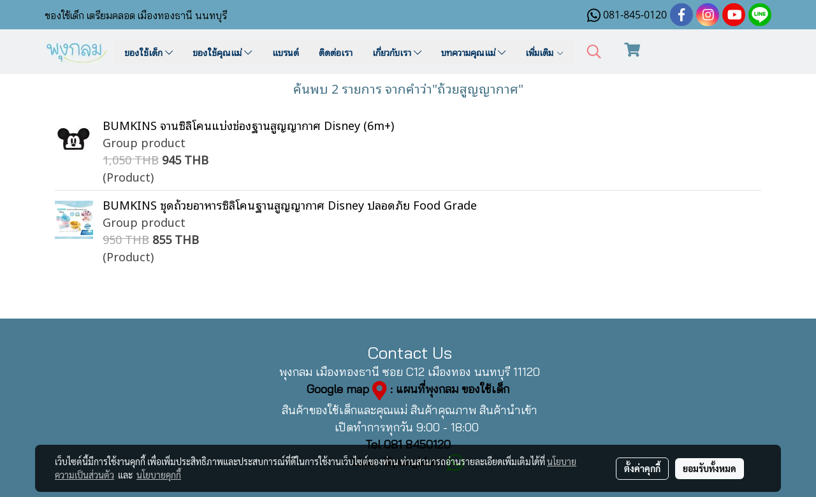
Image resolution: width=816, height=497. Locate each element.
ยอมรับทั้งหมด (709, 468)
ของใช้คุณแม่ (222, 52)
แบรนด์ (285, 52)
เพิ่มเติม (544, 52)
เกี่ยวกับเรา (396, 52)
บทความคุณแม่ (473, 52)
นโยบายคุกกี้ (158, 474)
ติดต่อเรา (336, 52)
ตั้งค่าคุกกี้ (642, 468)
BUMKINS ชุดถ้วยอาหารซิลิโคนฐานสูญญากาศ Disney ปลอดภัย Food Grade (290, 204)
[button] (594, 52)
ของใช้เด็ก (148, 52)
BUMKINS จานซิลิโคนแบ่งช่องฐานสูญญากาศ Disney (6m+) (248, 124)
